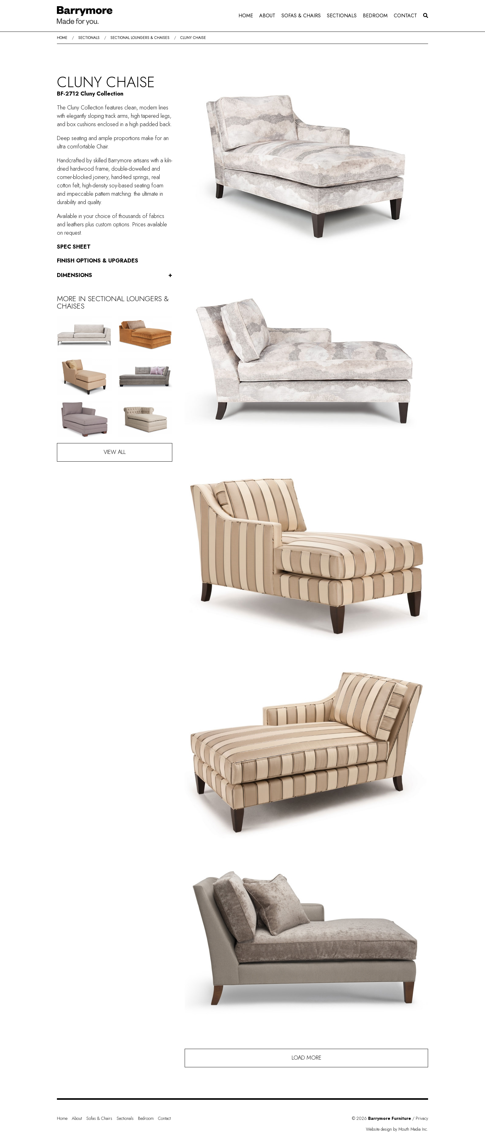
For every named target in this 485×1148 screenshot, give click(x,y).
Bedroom (375, 15)
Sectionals (342, 15)
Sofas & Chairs (301, 15)
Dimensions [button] (114, 275)
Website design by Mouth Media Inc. (397, 1129)
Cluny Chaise (193, 38)
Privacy (422, 1118)
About (267, 15)
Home (245, 15)
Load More (306, 1058)
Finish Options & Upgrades (97, 261)
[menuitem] (245, 15)
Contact (405, 15)
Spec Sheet (74, 247)
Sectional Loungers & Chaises (140, 38)
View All (115, 452)
